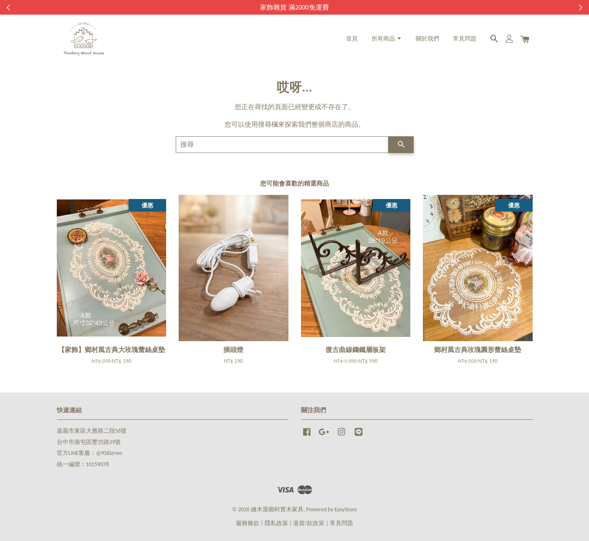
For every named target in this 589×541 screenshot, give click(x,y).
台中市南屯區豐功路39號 (89, 442)
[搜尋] (282, 144)
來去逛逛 (341, 7)
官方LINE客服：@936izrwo (89, 453)
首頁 (352, 38)
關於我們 (427, 38)
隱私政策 (276, 523)
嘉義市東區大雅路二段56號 (92, 430)
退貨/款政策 (308, 523)
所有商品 (387, 38)
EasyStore (346, 509)
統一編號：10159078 (83, 464)
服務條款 (247, 523)
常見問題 (464, 38)
